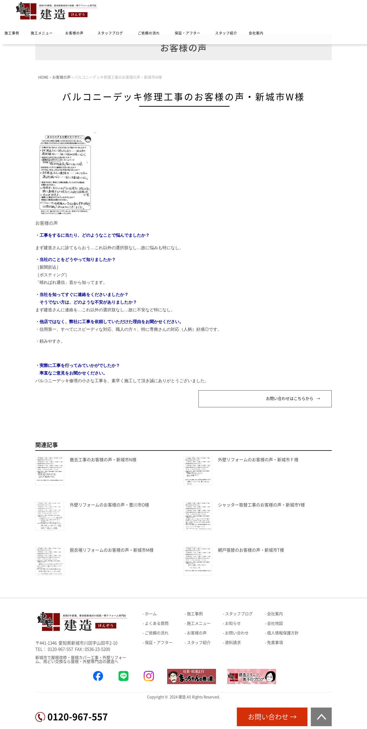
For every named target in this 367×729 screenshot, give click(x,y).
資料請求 (233, 643)
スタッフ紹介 (226, 33)
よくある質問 (157, 623)
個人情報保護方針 (283, 633)
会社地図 (275, 623)
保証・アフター (187, 33)
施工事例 (12, 33)
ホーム (151, 614)
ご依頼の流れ (149, 33)
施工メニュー (42, 33)
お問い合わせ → (272, 716)
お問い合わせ (237, 633)
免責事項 (275, 643)
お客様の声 (74, 33)
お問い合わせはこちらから (289, 399)
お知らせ (233, 623)
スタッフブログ (110, 33)
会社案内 (256, 33)
